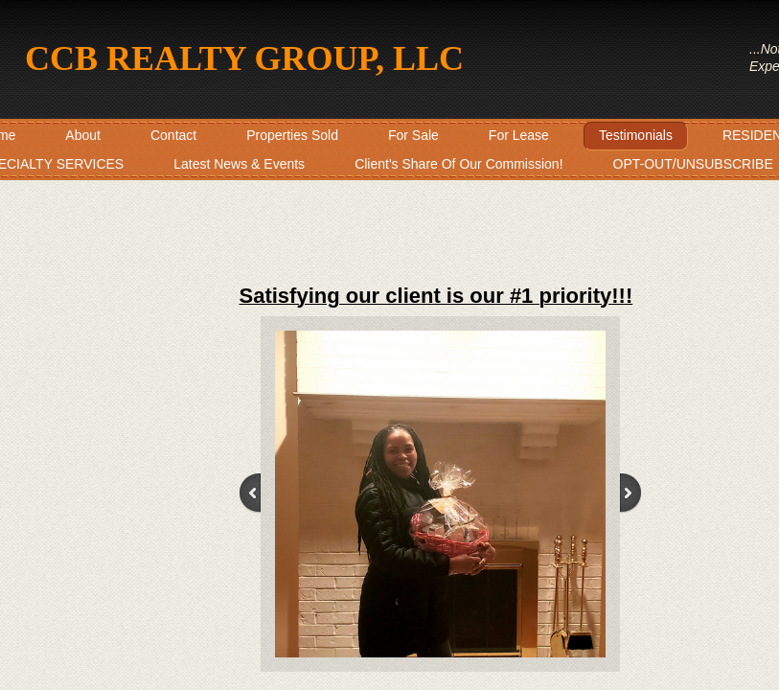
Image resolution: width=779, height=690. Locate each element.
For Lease (519, 135)
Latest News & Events (239, 164)
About (83, 135)
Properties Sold (292, 135)
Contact (173, 135)
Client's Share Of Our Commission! (458, 164)
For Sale (413, 135)
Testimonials (636, 135)
